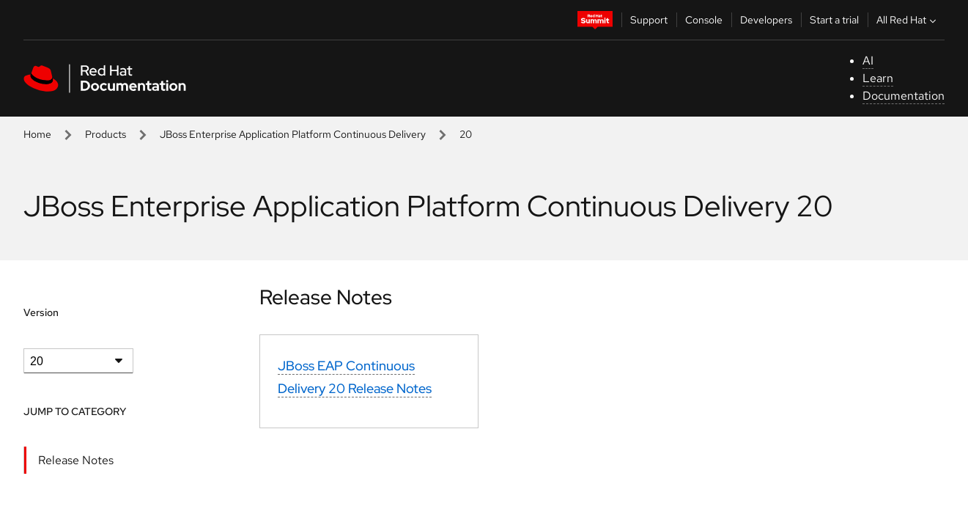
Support (649, 19)
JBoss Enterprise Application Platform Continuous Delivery (293, 134)
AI (867, 60)
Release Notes (76, 460)
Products (105, 134)
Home (37, 134)
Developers (766, 19)
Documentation (903, 95)
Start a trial (834, 19)
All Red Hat (907, 19)
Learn (877, 78)
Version (41, 312)
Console (704, 19)
